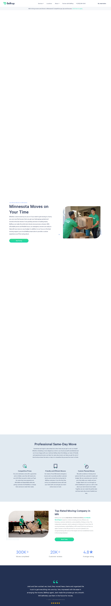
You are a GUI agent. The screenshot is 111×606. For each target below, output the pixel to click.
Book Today (64, 539)
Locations (49, 3)
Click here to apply (77, 8)
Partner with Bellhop (67, 3)
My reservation (102, 3)
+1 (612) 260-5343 (80, 3)
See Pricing (19, 241)
